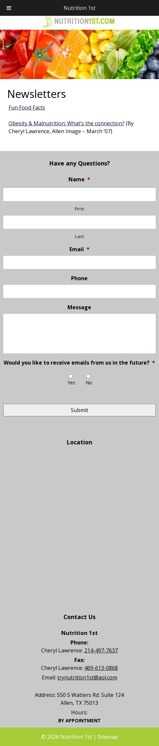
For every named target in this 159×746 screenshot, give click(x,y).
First (79, 209)
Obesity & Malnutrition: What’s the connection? (66, 123)
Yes (71, 382)
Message (79, 307)
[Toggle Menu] (9, 8)
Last (79, 236)
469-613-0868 (101, 667)
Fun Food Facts (27, 107)
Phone (79, 278)
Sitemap (108, 736)
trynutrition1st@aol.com (87, 677)
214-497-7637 (101, 650)
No (89, 382)
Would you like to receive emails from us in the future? (79, 362)
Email (79, 249)
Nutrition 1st (79, 8)
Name (79, 179)
